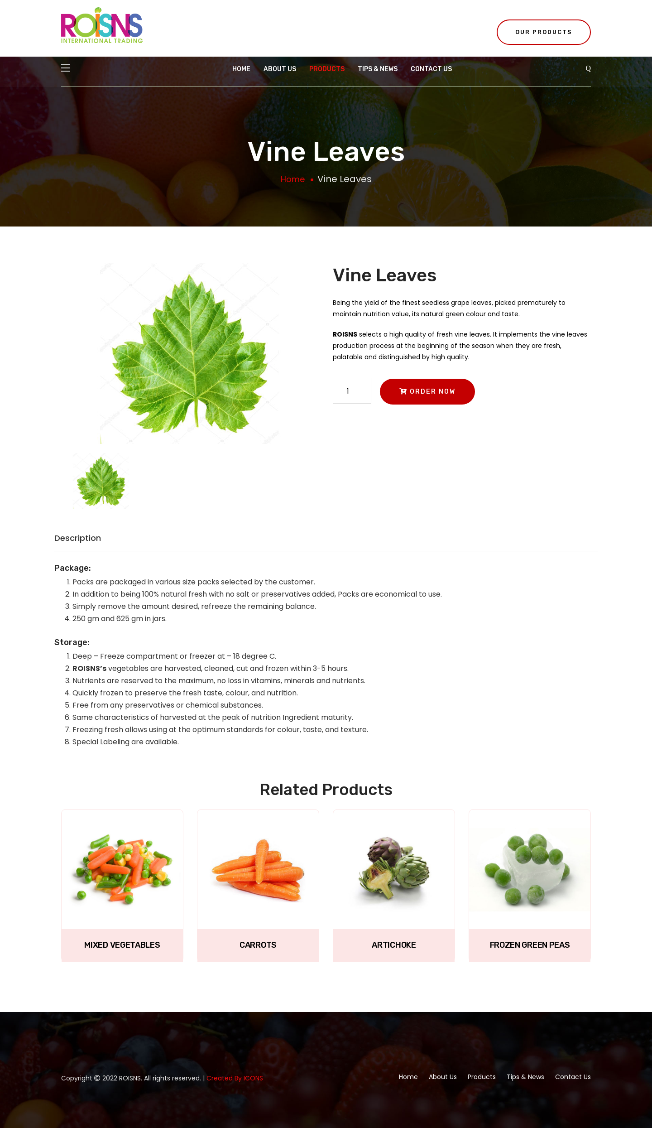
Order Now (427, 391)
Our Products (543, 32)
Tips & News (378, 69)
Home (241, 69)
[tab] (101, 485)
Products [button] (327, 69)
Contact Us (431, 69)
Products (482, 1076)
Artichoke (394, 945)
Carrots (258, 945)
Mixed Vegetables (122, 945)
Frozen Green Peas (530, 945)
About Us (280, 69)
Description (77, 538)
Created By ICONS (234, 1078)
